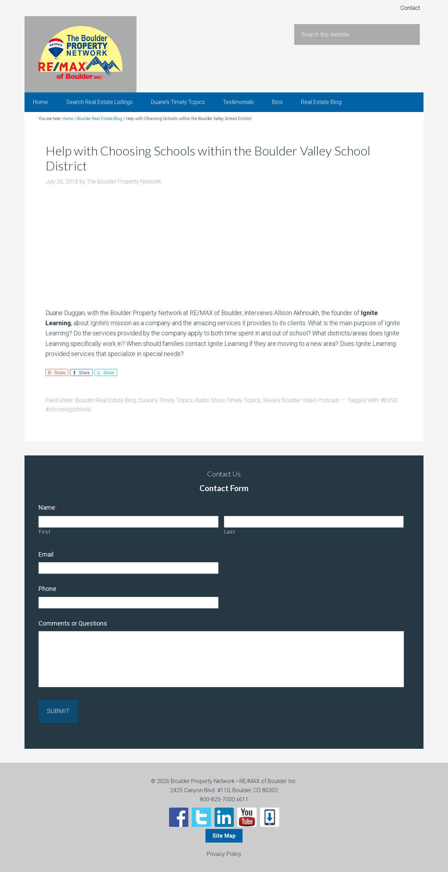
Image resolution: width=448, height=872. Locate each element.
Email (48, 559)
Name (49, 512)
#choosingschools (68, 414)
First (44, 536)
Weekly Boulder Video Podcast (301, 405)
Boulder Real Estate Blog (105, 405)
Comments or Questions (72, 628)
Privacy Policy (224, 853)
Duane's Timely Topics (166, 405)
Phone (47, 593)
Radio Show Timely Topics (227, 405)
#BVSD (388, 405)
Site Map (224, 835)
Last (229, 536)
